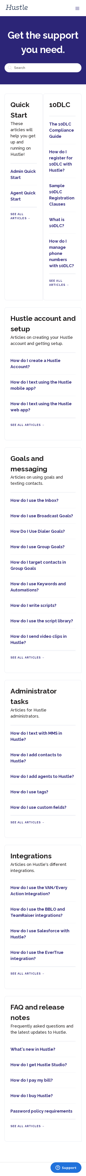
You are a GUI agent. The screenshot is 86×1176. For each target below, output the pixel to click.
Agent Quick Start (22, 196)
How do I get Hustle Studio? (38, 1064)
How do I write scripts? (33, 605)
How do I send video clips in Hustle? (38, 639)
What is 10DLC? (56, 222)
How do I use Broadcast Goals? (41, 515)
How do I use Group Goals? (37, 546)
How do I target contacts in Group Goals (38, 565)
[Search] (43, 67)
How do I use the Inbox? (34, 500)
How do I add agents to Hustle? (42, 776)
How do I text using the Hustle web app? (41, 406)
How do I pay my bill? (31, 1080)
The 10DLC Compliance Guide (61, 130)
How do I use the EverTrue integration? (36, 955)
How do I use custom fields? (38, 807)
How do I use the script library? (41, 620)
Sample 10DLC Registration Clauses (61, 194)
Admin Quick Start (23, 174)
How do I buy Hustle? (31, 1095)
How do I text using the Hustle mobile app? (41, 385)
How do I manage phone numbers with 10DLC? (61, 253)
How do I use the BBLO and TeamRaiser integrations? (37, 912)
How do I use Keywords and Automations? (38, 586)
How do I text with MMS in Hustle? (36, 736)
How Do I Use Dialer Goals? (37, 531)
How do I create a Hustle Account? (35, 363)
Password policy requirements (41, 1111)
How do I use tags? (29, 791)
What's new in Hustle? (32, 1049)
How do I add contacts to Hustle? (36, 757)
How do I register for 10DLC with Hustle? (61, 161)
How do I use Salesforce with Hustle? (39, 933)
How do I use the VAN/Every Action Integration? (38, 890)
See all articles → (27, 425)
